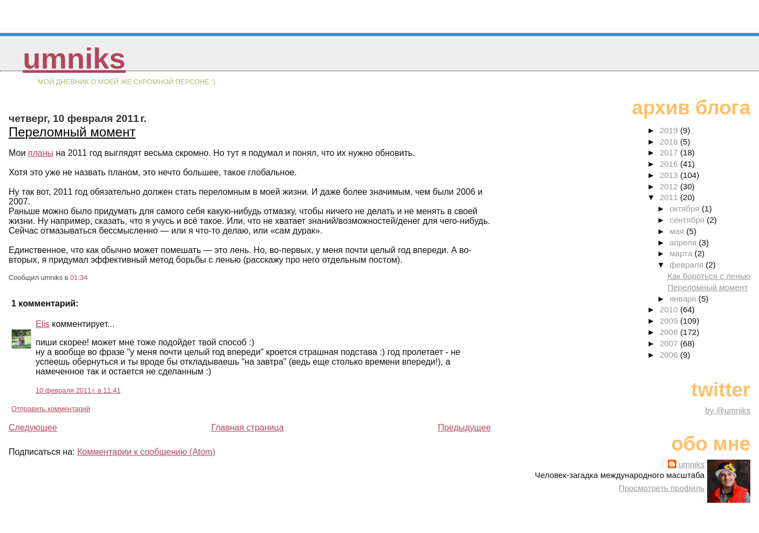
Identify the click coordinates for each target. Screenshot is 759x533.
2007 (670, 343)
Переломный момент (72, 132)
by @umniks (727, 410)
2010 (670, 309)
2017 (670, 152)
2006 (670, 354)
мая (677, 231)
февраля (687, 264)
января (684, 298)
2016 (670, 163)
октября (685, 208)
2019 (670, 130)
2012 (670, 186)
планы (40, 153)
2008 (670, 332)
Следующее (33, 427)
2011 (670, 197)
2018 (670, 141)
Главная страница (247, 427)
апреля (684, 242)
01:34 (78, 278)
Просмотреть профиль (661, 488)
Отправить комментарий (50, 409)
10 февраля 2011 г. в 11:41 (78, 390)
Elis (43, 324)
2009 (670, 320)
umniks (74, 58)
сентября (688, 219)
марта (681, 253)
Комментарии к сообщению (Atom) (146, 451)
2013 (670, 175)
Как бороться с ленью (708, 276)
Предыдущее (464, 427)
